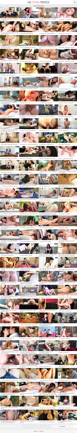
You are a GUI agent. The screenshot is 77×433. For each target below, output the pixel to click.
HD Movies (38, 2)
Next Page (68, 426)
